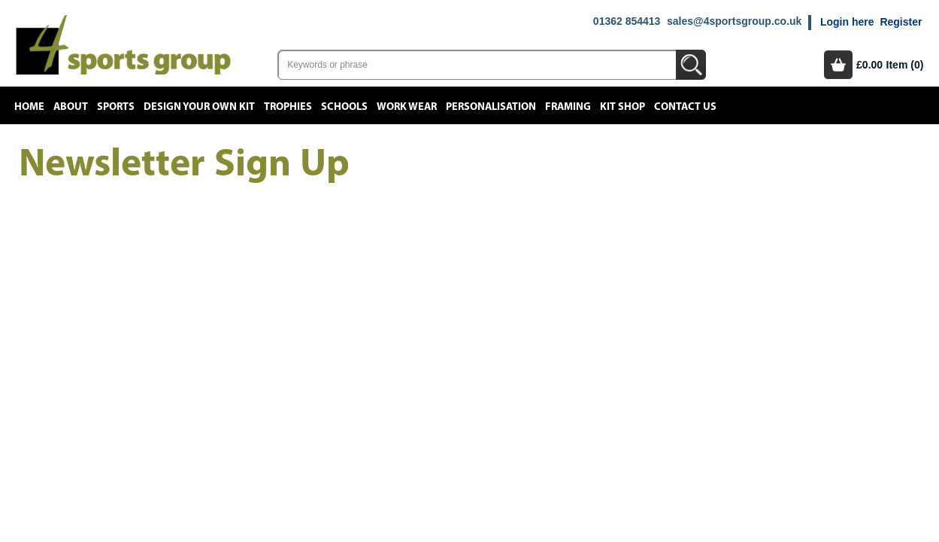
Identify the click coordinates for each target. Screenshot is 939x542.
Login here (847, 22)
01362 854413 (627, 21)
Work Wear (407, 106)
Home (29, 106)
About (70, 106)
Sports (116, 106)
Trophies (288, 106)
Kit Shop (622, 106)
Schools (344, 106)
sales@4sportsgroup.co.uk (734, 21)
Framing (568, 106)
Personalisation (491, 106)
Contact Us (685, 106)
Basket (838, 65)
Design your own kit (199, 106)
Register (901, 22)
